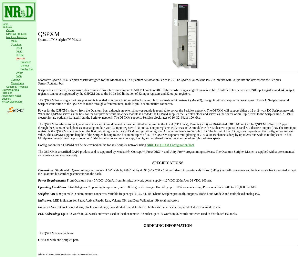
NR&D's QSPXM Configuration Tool (170, 145)
